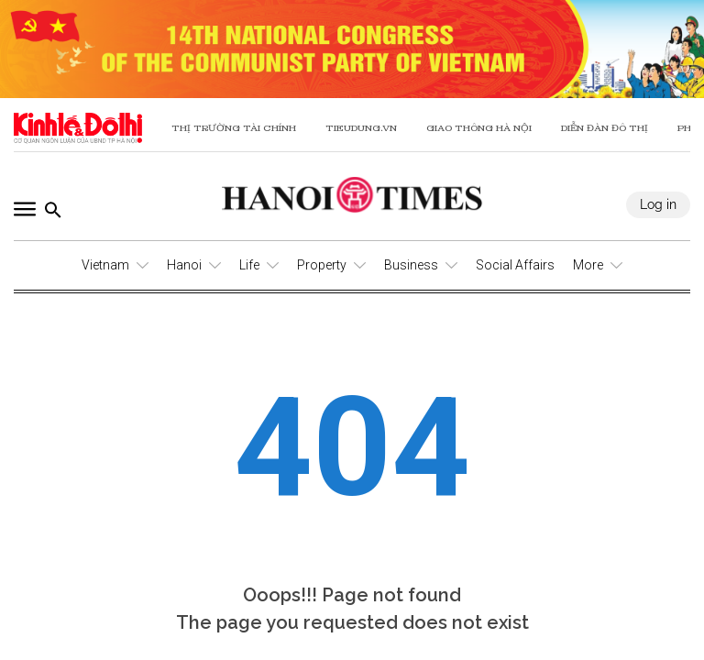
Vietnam (105, 265)
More (588, 265)
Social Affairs (515, 265)
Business (411, 265)
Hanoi (184, 265)
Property (321, 265)
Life (249, 265)
